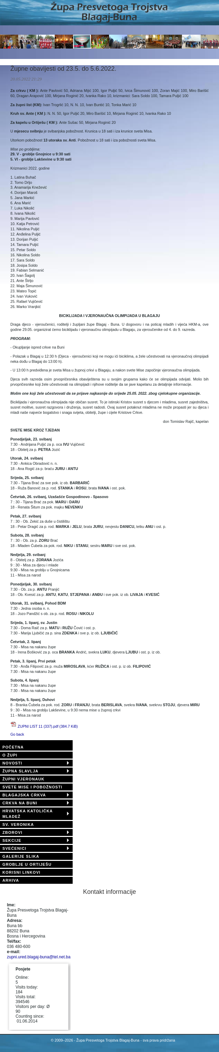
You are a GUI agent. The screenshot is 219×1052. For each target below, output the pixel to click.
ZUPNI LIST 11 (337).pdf (48, 726)
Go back (17, 734)
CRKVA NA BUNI (19, 803)
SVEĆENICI (14, 848)
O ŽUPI (9, 755)
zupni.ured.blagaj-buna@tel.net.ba (39, 957)
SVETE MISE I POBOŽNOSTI (32, 787)
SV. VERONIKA (18, 824)
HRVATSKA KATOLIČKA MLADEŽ (27, 814)
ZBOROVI (12, 832)
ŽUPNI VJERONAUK (23, 779)
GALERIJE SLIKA (20, 856)
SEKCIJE (11, 840)
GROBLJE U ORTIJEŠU (27, 864)
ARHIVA (10, 880)
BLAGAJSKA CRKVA (24, 795)
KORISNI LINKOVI (21, 872)
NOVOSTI (12, 763)
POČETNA (13, 747)
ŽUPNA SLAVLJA (20, 771)
